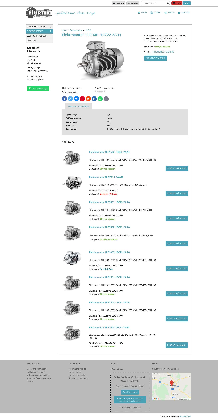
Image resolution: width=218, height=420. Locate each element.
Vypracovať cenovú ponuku (39, 378)
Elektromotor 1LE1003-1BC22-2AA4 (109, 252)
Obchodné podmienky (36, 369)
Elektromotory (40, 31)
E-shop (155, 12)
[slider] (100, 91)
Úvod (142, 12)
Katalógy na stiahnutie (78, 378)
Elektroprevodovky (37, 36)
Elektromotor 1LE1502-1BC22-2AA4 (109, 151)
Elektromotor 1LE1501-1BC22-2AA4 (109, 277)
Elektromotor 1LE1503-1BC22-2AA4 (109, 302)
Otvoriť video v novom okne (129, 407)
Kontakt (184, 12)
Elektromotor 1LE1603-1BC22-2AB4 (109, 327)
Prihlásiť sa (118, 3)
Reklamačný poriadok (36, 372)
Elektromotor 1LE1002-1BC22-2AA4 (109, 227)
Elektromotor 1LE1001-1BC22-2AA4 (109, 202)
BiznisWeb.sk (185, 416)
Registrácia (133, 3)
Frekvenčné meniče (40, 27)
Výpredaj (31, 40)
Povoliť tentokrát (130, 392)
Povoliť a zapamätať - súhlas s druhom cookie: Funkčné (130, 399)
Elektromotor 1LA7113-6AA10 (106, 177)
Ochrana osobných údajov (38, 375)
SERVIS (169, 12)
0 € (186, 3)
